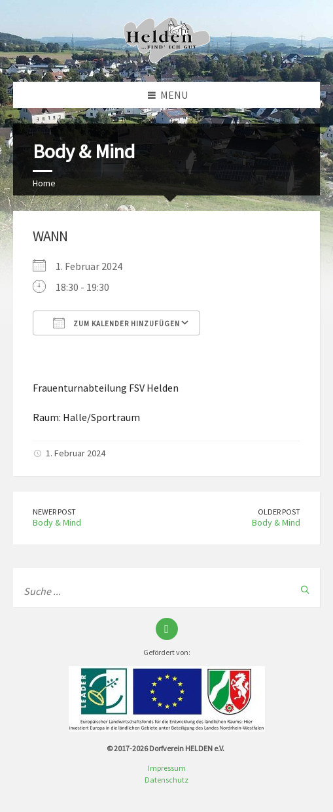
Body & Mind (57, 522)
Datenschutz (166, 780)
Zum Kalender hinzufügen (116, 323)
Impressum (167, 768)
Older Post (279, 511)
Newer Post (54, 511)
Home (44, 183)
